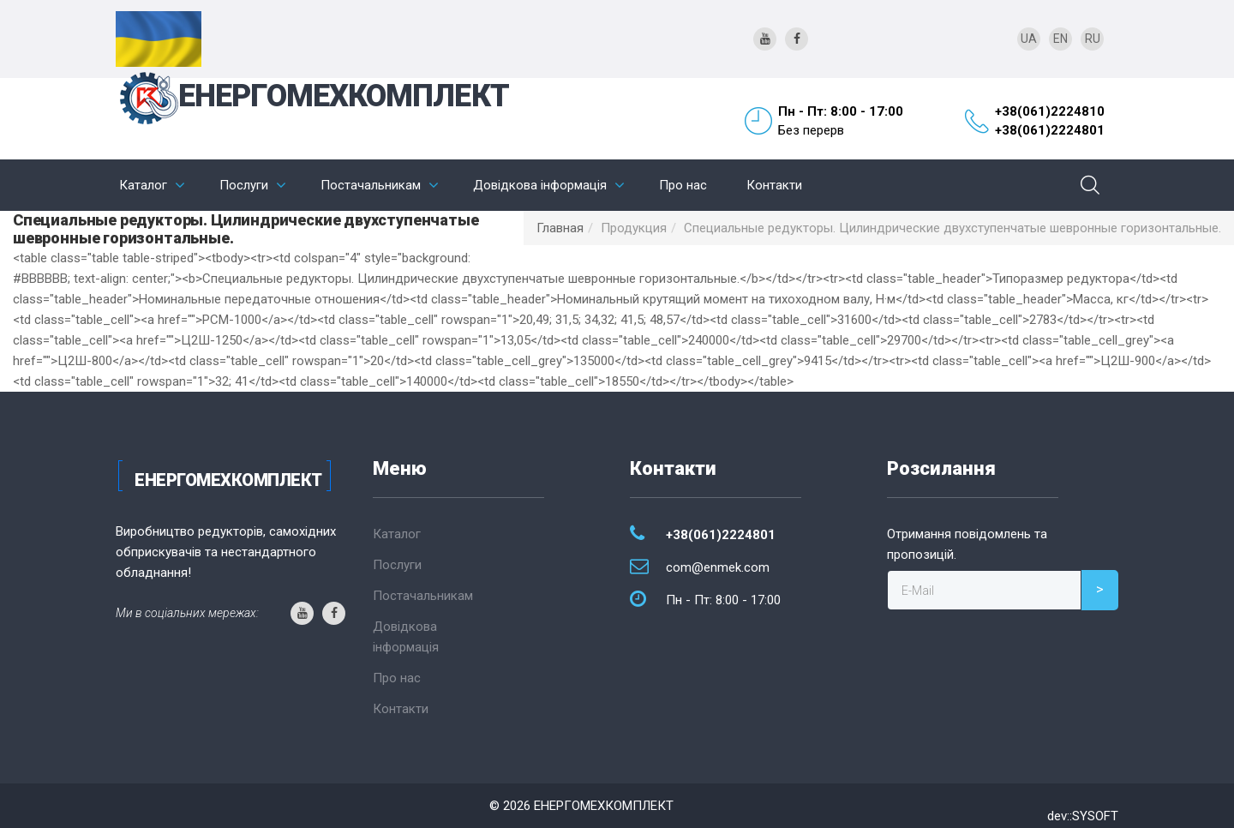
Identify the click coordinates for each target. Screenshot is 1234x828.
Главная (560, 228)
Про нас (683, 185)
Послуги (243, 185)
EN (1060, 38)
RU (1092, 38)
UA (1029, 38)
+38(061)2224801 (1050, 130)
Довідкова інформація (540, 185)
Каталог (143, 185)
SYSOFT (1095, 816)
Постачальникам (370, 185)
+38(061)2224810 (1050, 111)
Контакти (774, 185)
